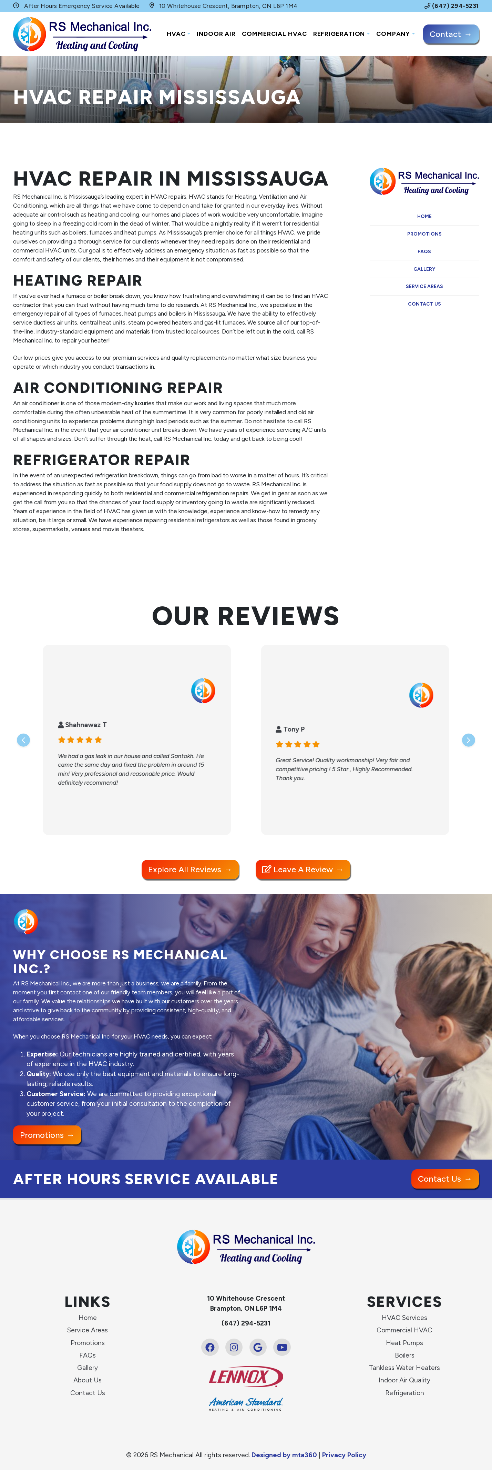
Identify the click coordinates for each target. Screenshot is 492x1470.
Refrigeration (339, 34)
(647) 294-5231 (451, 5)
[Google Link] (258, 1347)
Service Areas (424, 286)
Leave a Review (297, 869)
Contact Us (424, 304)
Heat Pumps (404, 1343)
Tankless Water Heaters (404, 1368)
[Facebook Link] (209, 1347)
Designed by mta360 (285, 1455)
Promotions (424, 234)
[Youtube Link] (281, 1347)
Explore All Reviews (184, 869)
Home (424, 216)
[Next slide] (468, 740)
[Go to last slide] (23, 740)
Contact (445, 34)
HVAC (176, 34)
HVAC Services (404, 1318)
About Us (87, 1380)
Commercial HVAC (274, 34)
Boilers (404, 1355)
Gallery (424, 269)
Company (393, 34)
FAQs (424, 252)
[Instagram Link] (234, 1347)
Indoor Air (216, 34)
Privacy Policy (344, 1455)
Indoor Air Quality (404, 1380)
